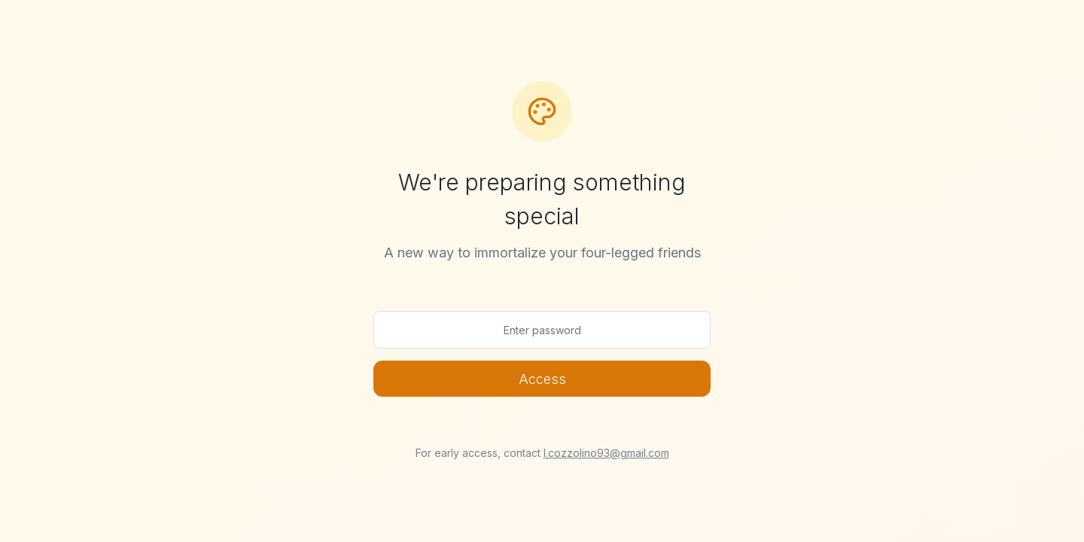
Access (542, 379)
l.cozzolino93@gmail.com (606, 452)
